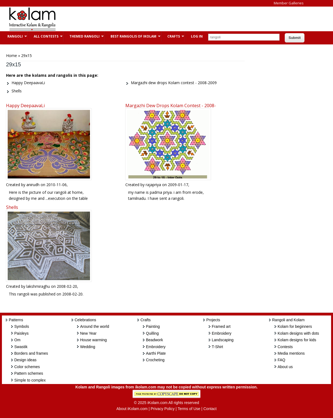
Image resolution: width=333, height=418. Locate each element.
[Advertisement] (162, 19)
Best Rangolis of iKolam (132, 36)
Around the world (94, 326)
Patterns (16, 320)
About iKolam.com (132, 408)
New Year (88, 333)
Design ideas (25, 360)
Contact (209, 408)
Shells (12, 207)
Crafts (173, 36)
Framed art (221, 326)
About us (285, 367)
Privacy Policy (162, 408)
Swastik (20, 347)
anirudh (32, 184)
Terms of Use (189, 408)
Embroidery (156, 347)
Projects (213, 320)
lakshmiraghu (38, 286)
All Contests (45, 36)
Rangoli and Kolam (288, 320)
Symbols (21, 326)
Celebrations (85, 320)
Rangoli (14, 36)
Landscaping (222, 340)
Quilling (152, 333)
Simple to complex (30, 380)
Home (11, 55)
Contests (285, 347)
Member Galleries (289, 3)
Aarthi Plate (156, 353)
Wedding (87, 347)
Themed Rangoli (84, 36)
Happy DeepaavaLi (25, 106)
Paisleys (21, 333)
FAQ (281, 360)
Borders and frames (31, 353)
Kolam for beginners (295, 326)
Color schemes (27, 367)
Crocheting (155, 360)
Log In (197, 36)
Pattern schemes (28, 373)
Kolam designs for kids (297, 340)
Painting (153, 326)
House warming (93, 340)
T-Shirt (217, 347)
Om (17, 340)
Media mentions (291, 353)
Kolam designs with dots (298, 333)
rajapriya (153, 184)
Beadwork (154, 340)
